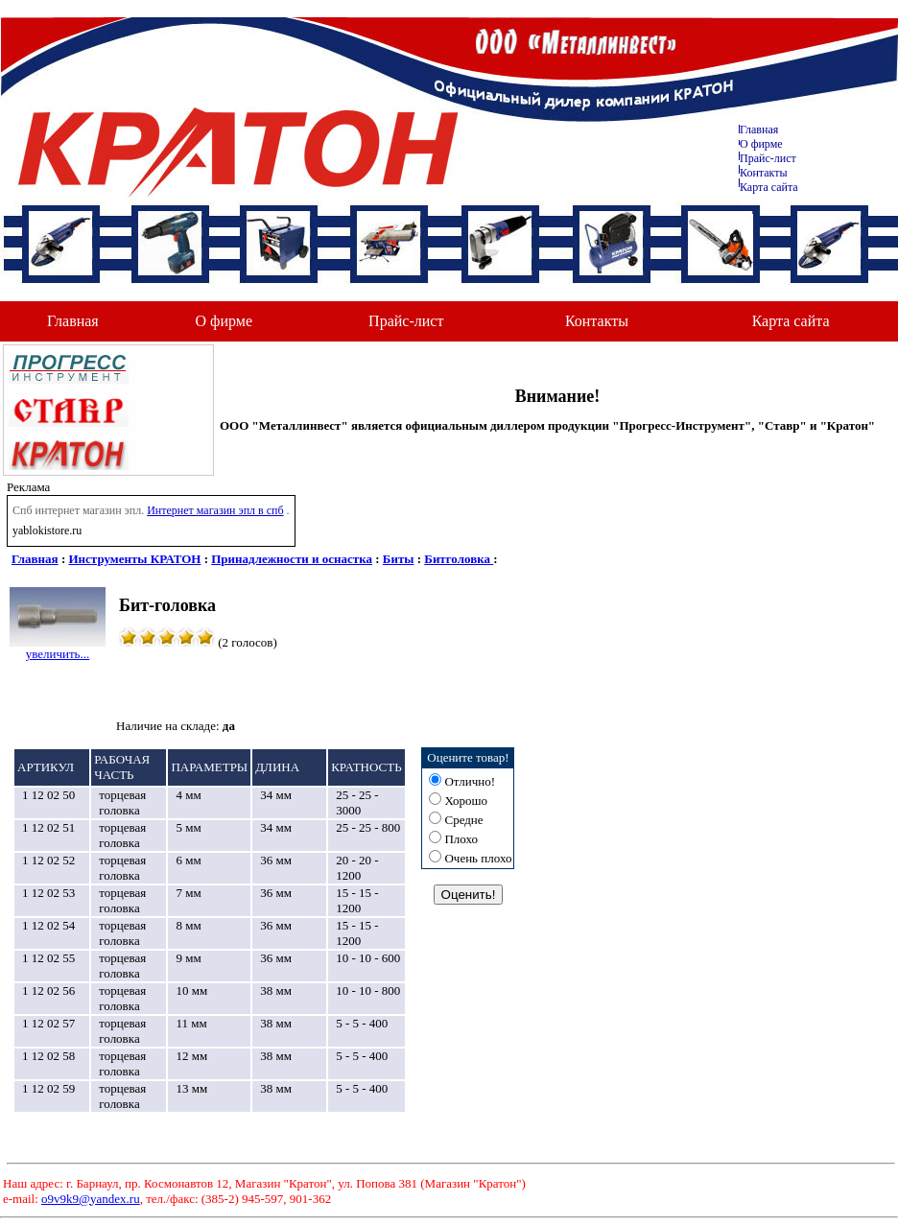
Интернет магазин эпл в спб (215, 510)
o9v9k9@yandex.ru (90, 1198)
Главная (759, 129)
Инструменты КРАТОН (135, 559)
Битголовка (458, 559)
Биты (398, 559)
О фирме (224, 321)
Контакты (764, 172)
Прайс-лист (768, 158)
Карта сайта (769, 187)
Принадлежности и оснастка (291, 559)
